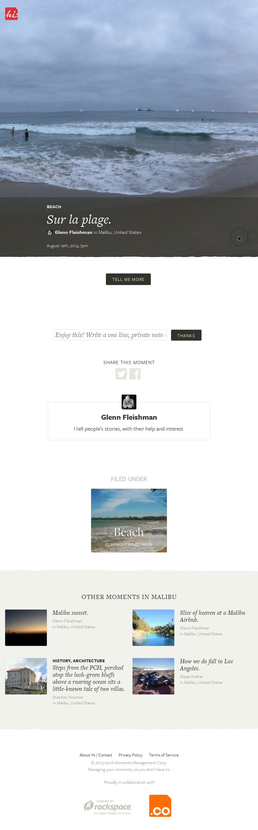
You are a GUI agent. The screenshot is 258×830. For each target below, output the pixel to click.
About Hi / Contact (96, 755)
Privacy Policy (130, 755)
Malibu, (120, 232)
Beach (54, 206)
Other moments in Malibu (129, 597)
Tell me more (128, 279)
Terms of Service (164, 755)
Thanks (186, 335)
